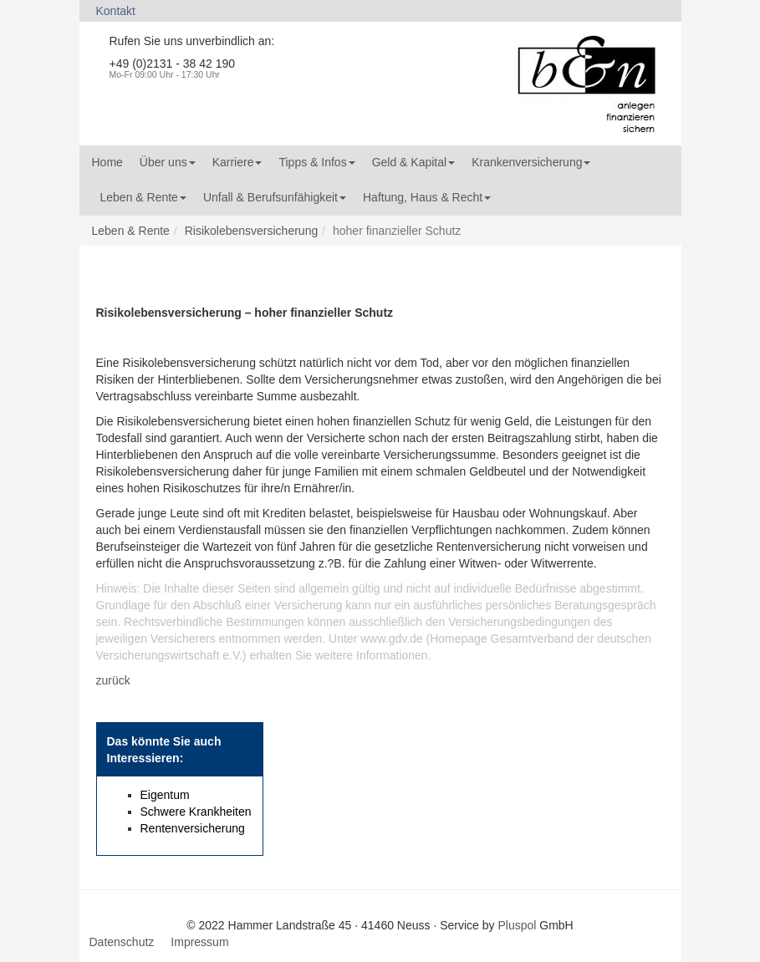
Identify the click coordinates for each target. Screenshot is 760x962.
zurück (113, 680)
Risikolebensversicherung (252, 230)
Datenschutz (122, 942)
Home (107, 162)
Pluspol (516, 925)
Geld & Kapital (414, 162)
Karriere (237, 162)
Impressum (199, 942)
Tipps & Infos (316, 162)
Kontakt (115, 11)
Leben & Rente (143, 197)
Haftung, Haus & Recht (427, 197)
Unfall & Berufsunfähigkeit (274, 197)
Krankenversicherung (531, 162)
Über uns (168, 162)
